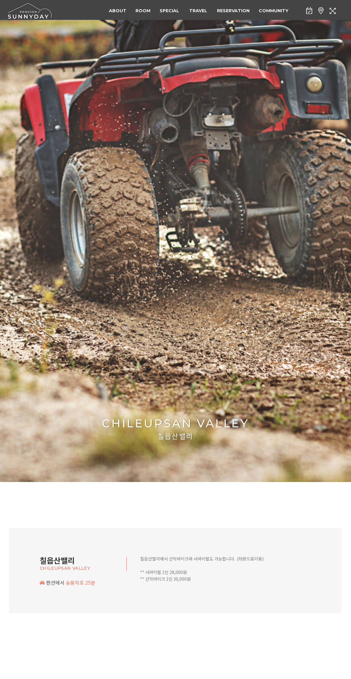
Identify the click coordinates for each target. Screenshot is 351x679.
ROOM (143, 10)
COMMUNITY (273, 10)
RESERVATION (233, 10)
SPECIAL (169, 10)
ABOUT (117, 10)
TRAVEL (198, 10)
